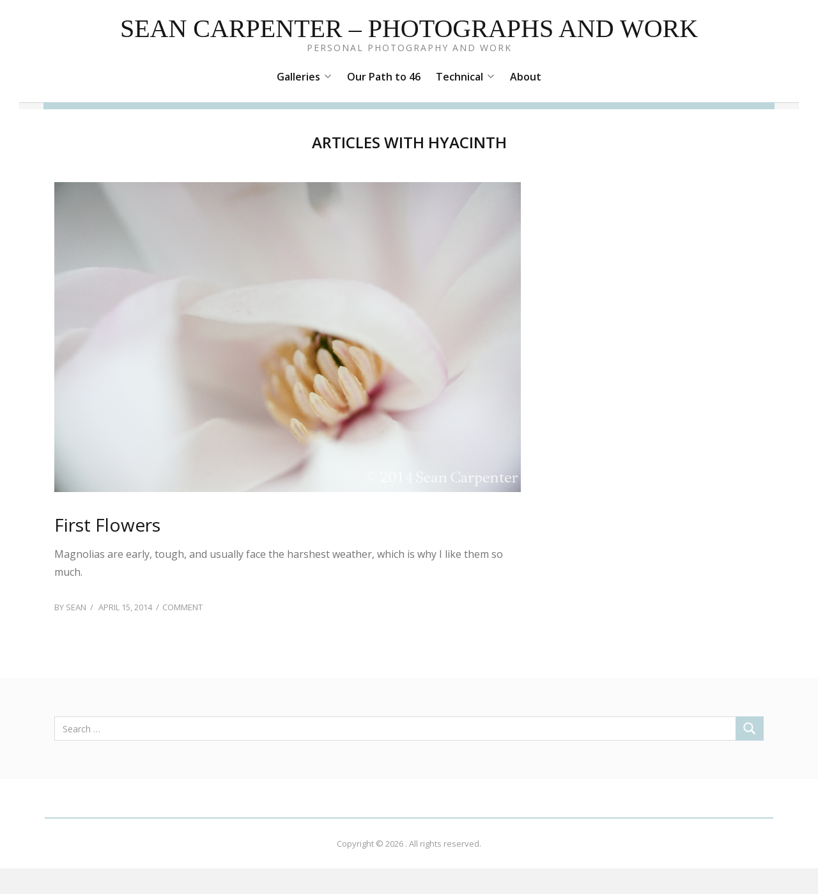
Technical (465, 77)
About (525, 77)
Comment (182, 607)
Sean (76, 607)
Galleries (304, 77)
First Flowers (107, 525)
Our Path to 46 (384, 77)
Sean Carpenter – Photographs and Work (409, 28)
